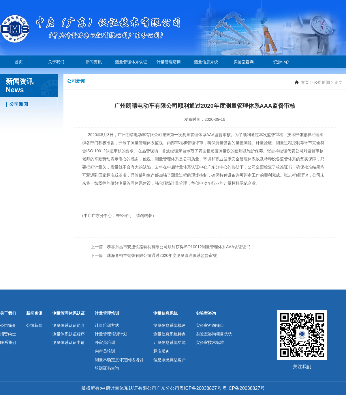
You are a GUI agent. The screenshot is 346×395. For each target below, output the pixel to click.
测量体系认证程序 (68, 334)
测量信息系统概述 (169, 325)
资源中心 (281, 62)
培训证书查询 (107, 368)
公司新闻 (322, 82)
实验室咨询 (244, 62)
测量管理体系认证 (131, 62)
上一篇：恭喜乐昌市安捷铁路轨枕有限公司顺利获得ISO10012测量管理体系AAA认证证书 (170, 246)
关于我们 (56, 62)
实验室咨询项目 (210, 325)
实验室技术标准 (210, 342)
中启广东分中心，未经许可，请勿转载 (118, 215)
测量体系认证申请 (68, 342)
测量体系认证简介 (68, 325)
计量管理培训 (169, 62)
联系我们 (8, 342)
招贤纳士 (8, 334)
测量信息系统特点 (169, 334)
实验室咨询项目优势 (214, 334)
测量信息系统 (206, 62)
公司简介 (8, 325)
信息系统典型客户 (169, 359)
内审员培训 (105, 351)
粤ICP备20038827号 (243, 388)
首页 (19, 62)
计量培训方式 (107, 325)
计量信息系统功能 (169, 342)
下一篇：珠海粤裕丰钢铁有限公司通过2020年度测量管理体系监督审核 (154, 255)
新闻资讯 (94, 62)
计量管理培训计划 (111, 334)
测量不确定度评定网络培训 (119, 359)
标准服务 (161, 351)
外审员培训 (105, 342)
